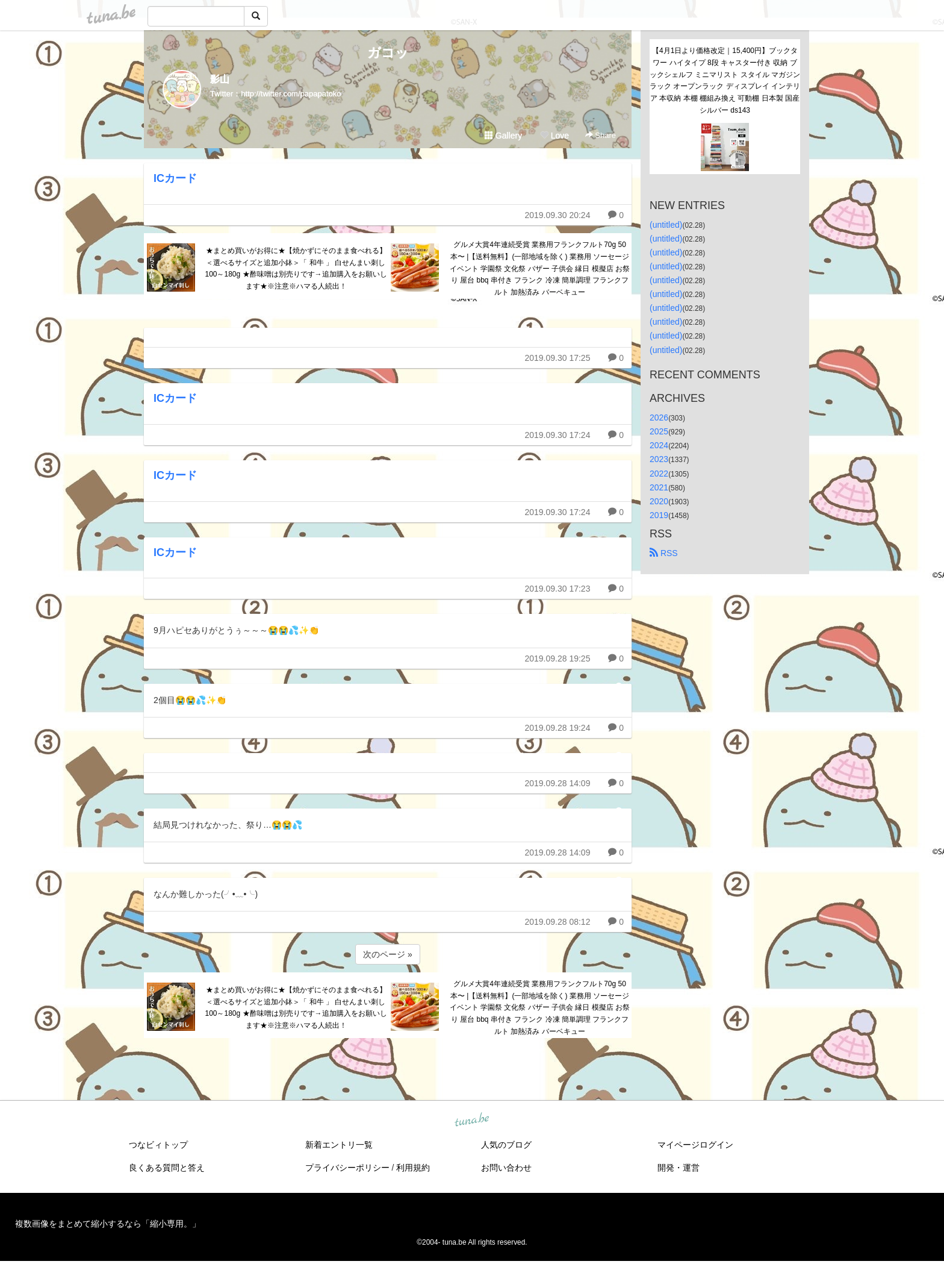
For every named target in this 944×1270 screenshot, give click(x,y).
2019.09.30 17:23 (557, 588)
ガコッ (388, 52)
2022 (659, 473)
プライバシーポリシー (347, 1167)
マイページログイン (695, 1145)
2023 (659, 459)
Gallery (503, 135)
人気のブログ (506, 1145)
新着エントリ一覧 (339, 1145)
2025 (659, 431)
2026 (659, 417)
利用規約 (413, 1167)
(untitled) (666, 225)
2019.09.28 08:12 (557, 922)
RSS (664, 553)
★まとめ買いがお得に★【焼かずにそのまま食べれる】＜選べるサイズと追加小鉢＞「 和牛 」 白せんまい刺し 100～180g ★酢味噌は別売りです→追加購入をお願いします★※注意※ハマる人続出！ (296, 268)
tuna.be (471, 1120)
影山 (219, 79)
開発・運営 (678, 1167)
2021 (659, 487)
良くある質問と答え (167, 1167)
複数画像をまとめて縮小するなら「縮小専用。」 (107, 1223)
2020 (659, 501)
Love (554, 135)
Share (600, 135)
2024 (659, 445)
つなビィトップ (158, 1145)
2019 (659, 515)
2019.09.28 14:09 (557, 783)
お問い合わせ (506, 1167)
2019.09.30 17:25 (557, 358)
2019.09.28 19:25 (557, 658)
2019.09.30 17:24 (557, 435)
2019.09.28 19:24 (557, 728)
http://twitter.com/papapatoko (291, 93)
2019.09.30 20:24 (557, 215)
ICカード (175, 178)
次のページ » (387, 954)
